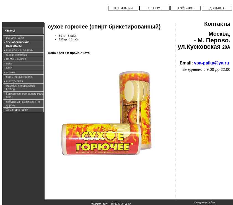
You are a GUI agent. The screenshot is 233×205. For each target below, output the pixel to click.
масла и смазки (16, 59)
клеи (9, 67)
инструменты (14, 81)
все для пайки (15, 37)
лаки (9, 63)
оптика (10, 72)
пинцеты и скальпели (19, 50)
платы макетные (16, 54)
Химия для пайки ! (18, 109)
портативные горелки (19, 76)
